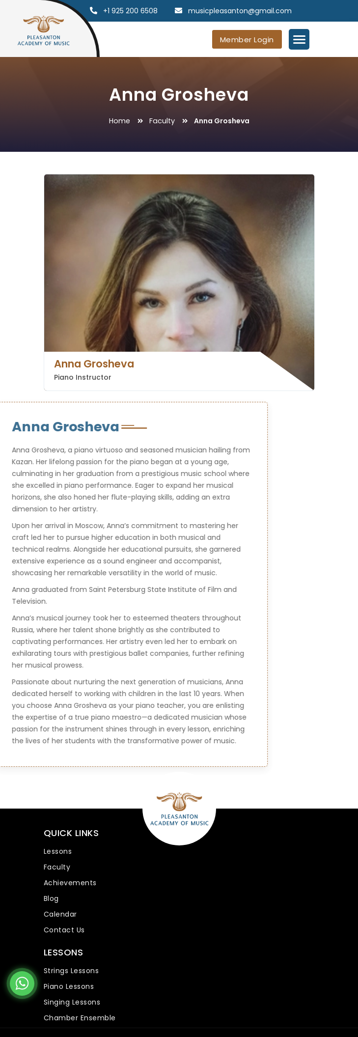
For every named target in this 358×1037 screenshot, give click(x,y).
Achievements (70, 883)
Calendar (60, 914)
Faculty (162, 121)
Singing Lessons (72, 1002)
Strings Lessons (71, 971)
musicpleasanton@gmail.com (240, 11)
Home (119, 121)
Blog (51, 898)
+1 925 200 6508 (130, 11)
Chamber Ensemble (80, 1018)
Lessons (58, 851)
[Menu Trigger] (299, 39)
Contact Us (64, 930)
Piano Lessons (69, 986)
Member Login (247, 39)
